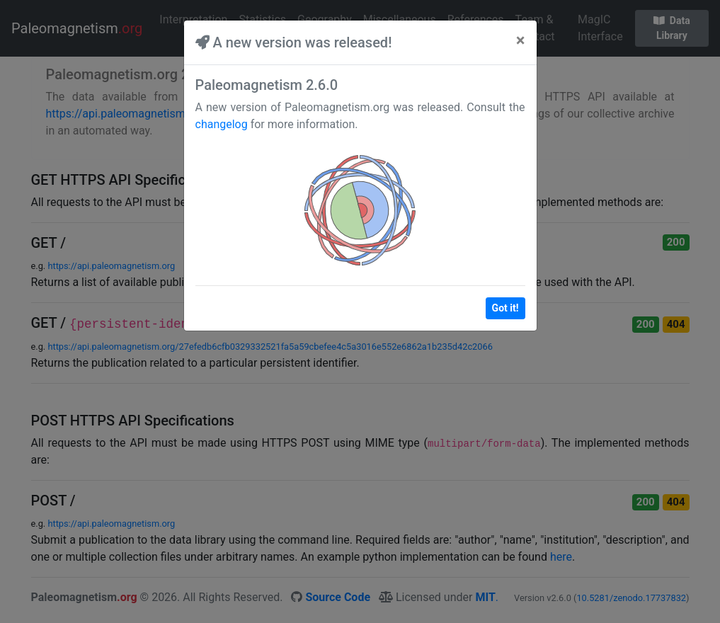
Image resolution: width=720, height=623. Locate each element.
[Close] (521, 40)
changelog (221, 124)
